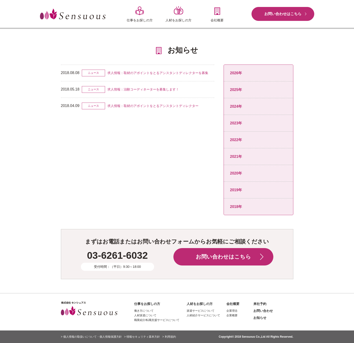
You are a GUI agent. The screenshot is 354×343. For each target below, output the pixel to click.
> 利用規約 (169, 336)
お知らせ (259, 318)
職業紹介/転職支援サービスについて (156, 320)
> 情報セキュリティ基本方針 (142, 336)
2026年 (236, 73)
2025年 (236, 90)
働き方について (144, 310)
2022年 (236, 140)
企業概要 (232, 315)
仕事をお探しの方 (147, 304)
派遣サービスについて (201, 310)
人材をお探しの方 (200, 304)
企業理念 (232, 310)
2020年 (236, 173)
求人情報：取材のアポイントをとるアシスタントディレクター (153, 106)
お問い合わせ (263, 311)
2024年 (236, 106)
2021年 (236, 157)
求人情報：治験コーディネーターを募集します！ (143, 89)
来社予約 (259, 304)
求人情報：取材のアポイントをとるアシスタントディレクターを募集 (157, 73)
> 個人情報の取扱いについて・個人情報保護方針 (91, 336)
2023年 (236, 123)
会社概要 (232, 304)
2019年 (236, 190)
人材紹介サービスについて (203, 315)
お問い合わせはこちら (282, 14)
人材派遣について (145, 315)
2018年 (236, 207)
